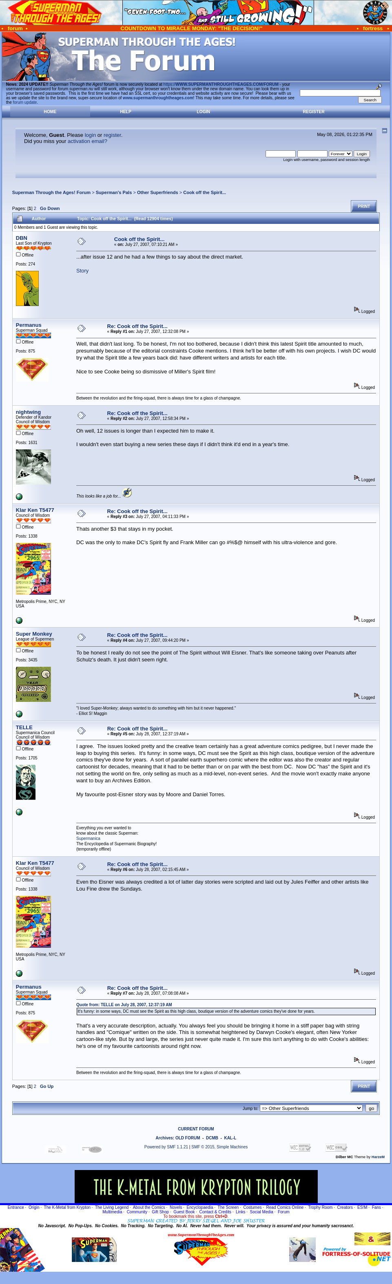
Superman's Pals (114, 192)
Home (50, 111)
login (90, 135)
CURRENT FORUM (196, 1129)
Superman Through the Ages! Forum (51, 192)
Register (314, 111)
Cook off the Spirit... (204, 192)
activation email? (87, 141)
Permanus (29, 325)
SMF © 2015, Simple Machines (219, 1147)
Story (82, 271)
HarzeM (378, 1157)
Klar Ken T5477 (35, 510)
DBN (21, 238)
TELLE (24, 727)
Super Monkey (34, 634)
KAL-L (230, 1138)
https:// (221, 84)
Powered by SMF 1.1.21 (166, 1147)
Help (125, 111)
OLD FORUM (187, 1138)
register (112, 135)
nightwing (28, 412)
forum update (25, 102)
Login (203, 111)
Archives (164, 1138)
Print (364, 206)
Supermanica (88, 838)
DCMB (212, 1138)
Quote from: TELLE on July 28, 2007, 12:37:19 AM (124, 1005)
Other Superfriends (157, 192)
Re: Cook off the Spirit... (137, 326)
